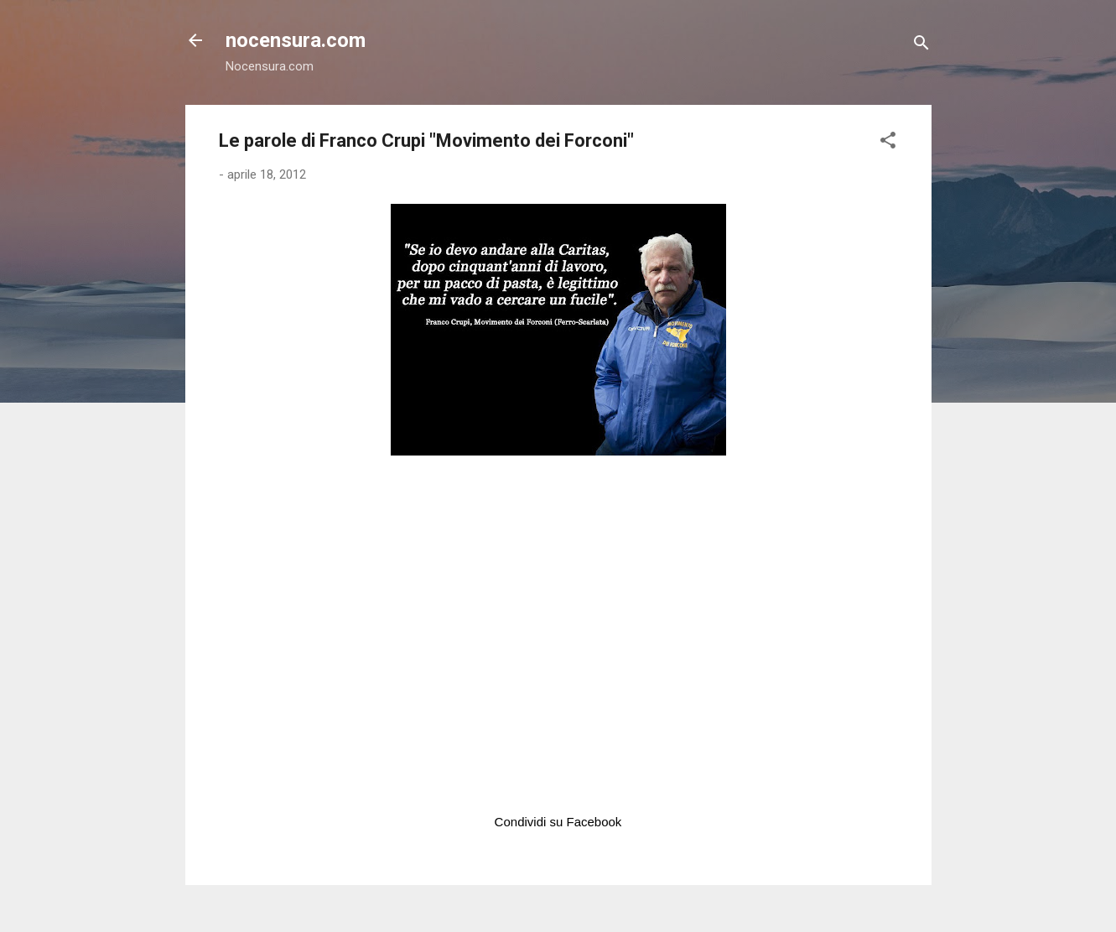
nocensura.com (296, 40)
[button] (888, 143)
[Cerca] (921, 45)
